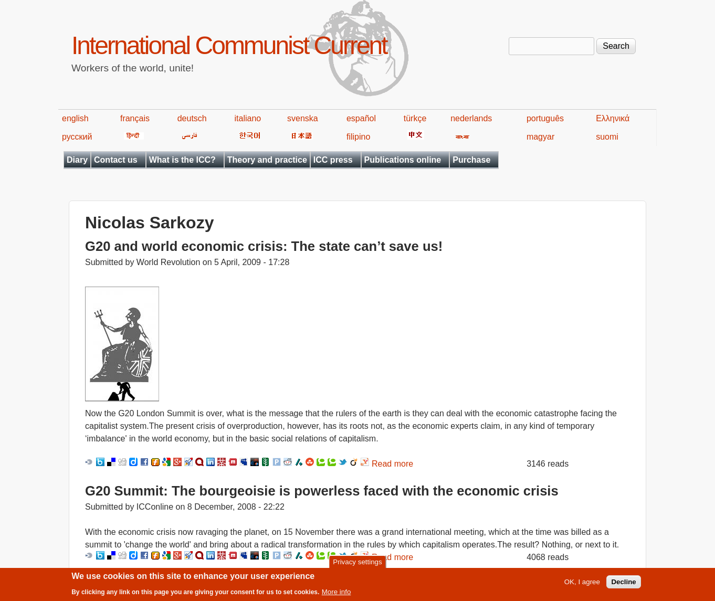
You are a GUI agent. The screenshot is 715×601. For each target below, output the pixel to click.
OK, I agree (582, 584)
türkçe (415, 118)
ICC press (333, 159)
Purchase (471, 159)
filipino (358, 136)
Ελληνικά (612, 118)
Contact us (116, 159)
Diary (77, 159)
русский (77, 136)
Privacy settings (357, 564)
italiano (248, 118)
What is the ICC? (182, 159)
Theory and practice (267, 159)
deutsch (192, 118)
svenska (302, 118)
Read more (392, 463)
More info (336, 594)
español (361, 118)
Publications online (402, 159)
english (75, 118)
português (545, 118)
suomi (607, 136)
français (135, 118)
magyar (540, 136)
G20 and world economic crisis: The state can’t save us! (264, 246)
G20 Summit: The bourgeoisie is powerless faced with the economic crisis (322, 490)
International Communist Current (229, 45)
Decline (623, 584)
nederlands (471, 118)
